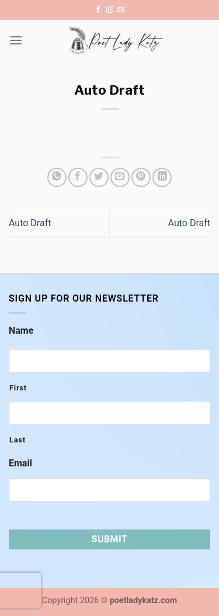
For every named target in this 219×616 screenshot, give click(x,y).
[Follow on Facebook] (98, 10)
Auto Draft (30, 223)
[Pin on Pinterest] (141, 177)
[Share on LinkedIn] (162, 177)
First (18, 387)
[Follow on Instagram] (109, 10)
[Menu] (16, 40)
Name (21, 330)
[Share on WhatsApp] (57, 177)
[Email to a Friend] (120, 177)
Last (17, 439)
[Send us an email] (120, 10)
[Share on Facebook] (78, 177)
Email (20, 463)
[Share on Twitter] (99, 177)
